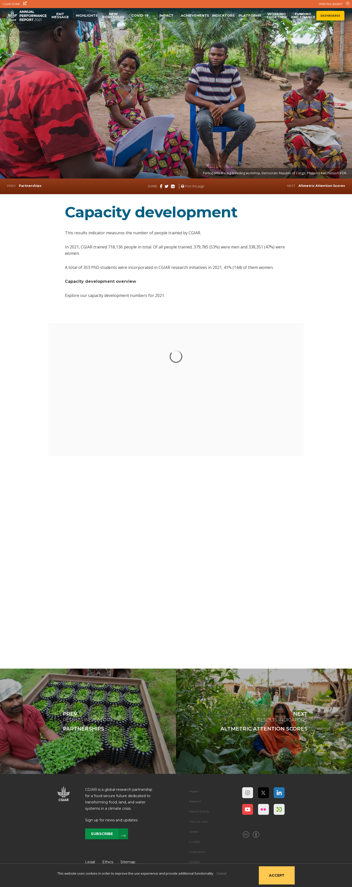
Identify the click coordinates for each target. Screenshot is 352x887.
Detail (222, 873)
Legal (90, 862)
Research (195, 801)
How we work (198, 821)
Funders (194, 842)
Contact (194, 862)
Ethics (107, 862)
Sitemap (127, 862)
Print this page (192, 186)
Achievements (195, 15)
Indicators (223, 15)
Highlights (87, 15)
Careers (194, 831)
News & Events (199, 811)
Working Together (276, 15)
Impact (166, 15)
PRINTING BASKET (334, 4)
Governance (197, 852)
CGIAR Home (15, 4)
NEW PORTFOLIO (113, 15)
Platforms (250, 15)
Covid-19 (139, 15)
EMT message (60, 15)
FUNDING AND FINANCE (303, 15)
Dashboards (330, 15)
